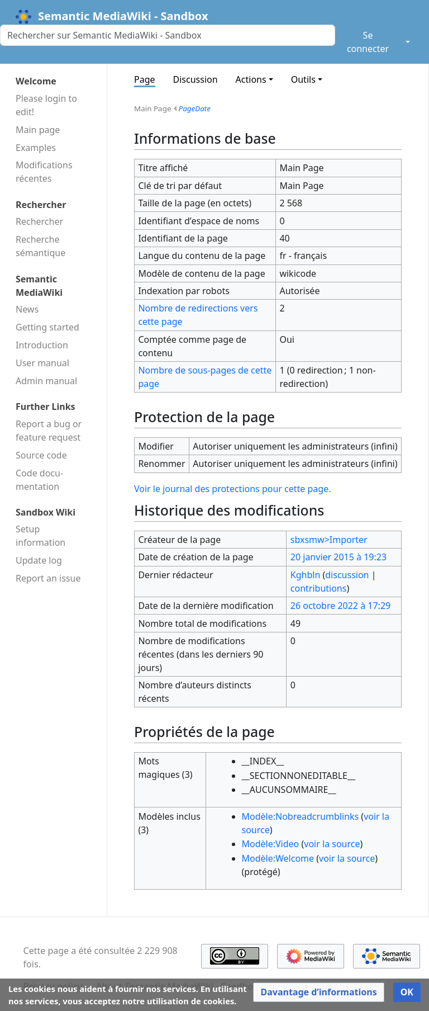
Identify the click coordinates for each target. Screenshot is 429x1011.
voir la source (332, 844)
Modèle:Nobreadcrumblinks (300, 816)
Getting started (47, 327)
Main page (38, 130)
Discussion (195, 79)
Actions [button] (251, 79)
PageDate (195, 108)
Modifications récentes (44, 172)
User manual (42, 363)
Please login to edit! (46, 105)
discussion (347, 575)
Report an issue (48, 578)
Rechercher (39, 221)
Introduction (42, 345)
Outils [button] (303, 79)
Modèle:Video (270, 844)
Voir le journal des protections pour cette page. (232, 489)
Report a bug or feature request (49, 430)
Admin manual (46, 381)
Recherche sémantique (40, 246)
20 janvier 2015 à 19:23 (338, 557)
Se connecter (368, 42)
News (27, 309)
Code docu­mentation (39, 480)
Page (144, 79)
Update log (39, 560)
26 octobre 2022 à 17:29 (340, 605)
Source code (41, 455)
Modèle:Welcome (278, 858)
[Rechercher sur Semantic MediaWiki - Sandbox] (167, 35)
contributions (318, 588)
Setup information (40, 536)
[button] (318, 992)
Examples (36, 147)
